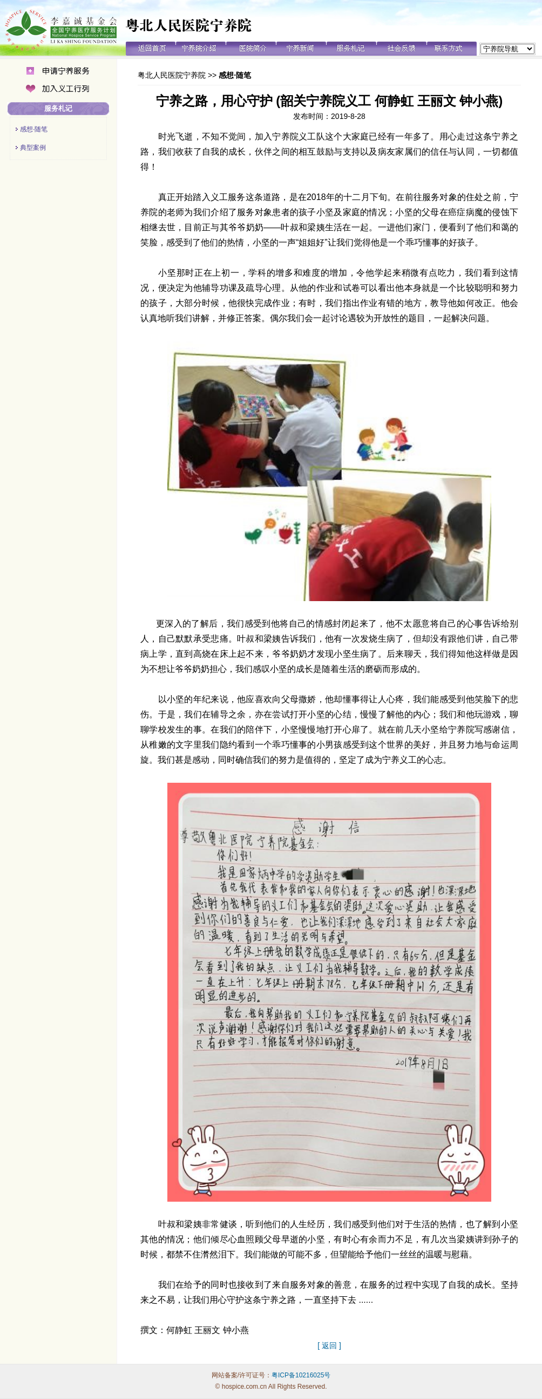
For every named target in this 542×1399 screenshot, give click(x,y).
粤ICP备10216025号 (301, 1375)
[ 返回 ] (329, 1345)
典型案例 (33, 147)
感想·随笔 (34, 129)
